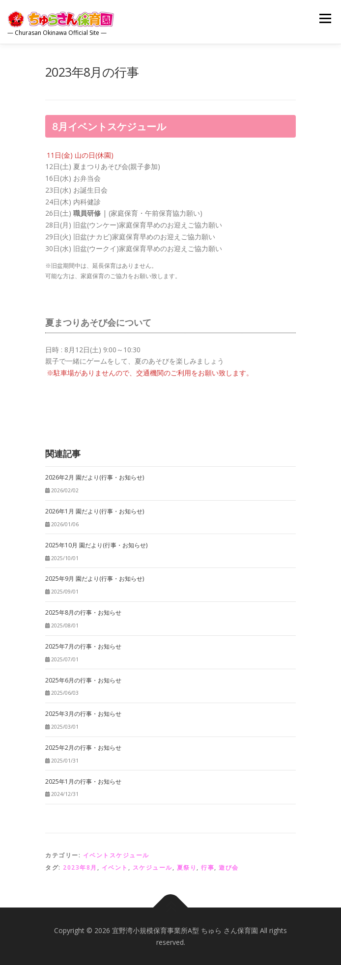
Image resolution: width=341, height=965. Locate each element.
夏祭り (187, 867)
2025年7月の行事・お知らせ (83, 646)
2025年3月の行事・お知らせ (83, 714)
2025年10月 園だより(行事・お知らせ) (96, 545)
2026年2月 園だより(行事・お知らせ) (94, 477)
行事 (207, 867)
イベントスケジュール (116, 855)
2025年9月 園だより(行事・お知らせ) (94, 578)
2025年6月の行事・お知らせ (83, 680)
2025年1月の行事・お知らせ (83, 781)
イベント (115, 867)
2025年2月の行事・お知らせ (83, 747)
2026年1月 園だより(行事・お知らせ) (94, 511)
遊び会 (229, 867)
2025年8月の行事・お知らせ (83, 612)
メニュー (325, 18)
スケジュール (152, 867)
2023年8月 (80, 867)
